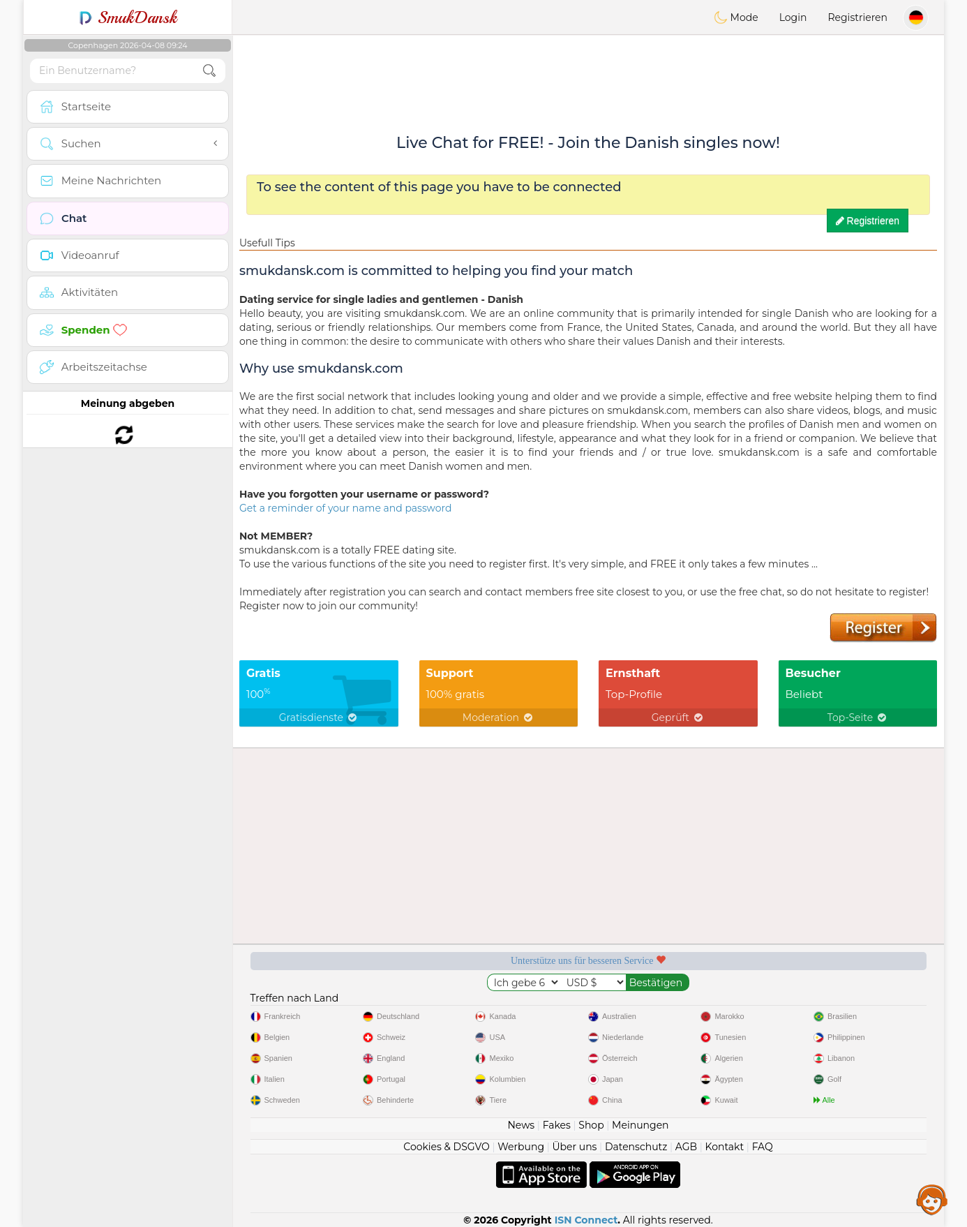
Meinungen (640, 1125)
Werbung (520, 1146)
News (520, 1125)
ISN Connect (586, 1220)
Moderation (498, 717)
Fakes (557, 1125)
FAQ (762, 1146)
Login (793, 17)
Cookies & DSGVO (446, 1146)
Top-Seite (857, 717)
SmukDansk (128, 17)
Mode (736, 17)
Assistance (932, 1199)
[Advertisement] (588, 73)
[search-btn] (209, 71)
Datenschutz (636, 1146)
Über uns (574, 1146)
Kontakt (724, 1146)
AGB (686, 1146)
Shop (591, 1125)
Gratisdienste (319, 717)
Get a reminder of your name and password (345, 508)
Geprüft (678, 717)
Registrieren (857, 17)
